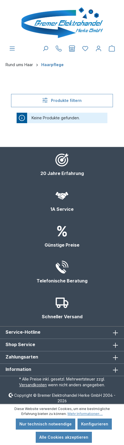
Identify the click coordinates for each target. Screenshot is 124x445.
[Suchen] (45, 48)
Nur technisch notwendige (45, 424)
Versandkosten (33, 384)
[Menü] (12, 48)
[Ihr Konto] (98, 48)
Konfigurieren (94, 424)
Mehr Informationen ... (85, 414)
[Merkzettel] (85, 48)
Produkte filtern (62, 100)
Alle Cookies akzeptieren (63, 437)
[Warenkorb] (111, 48)
